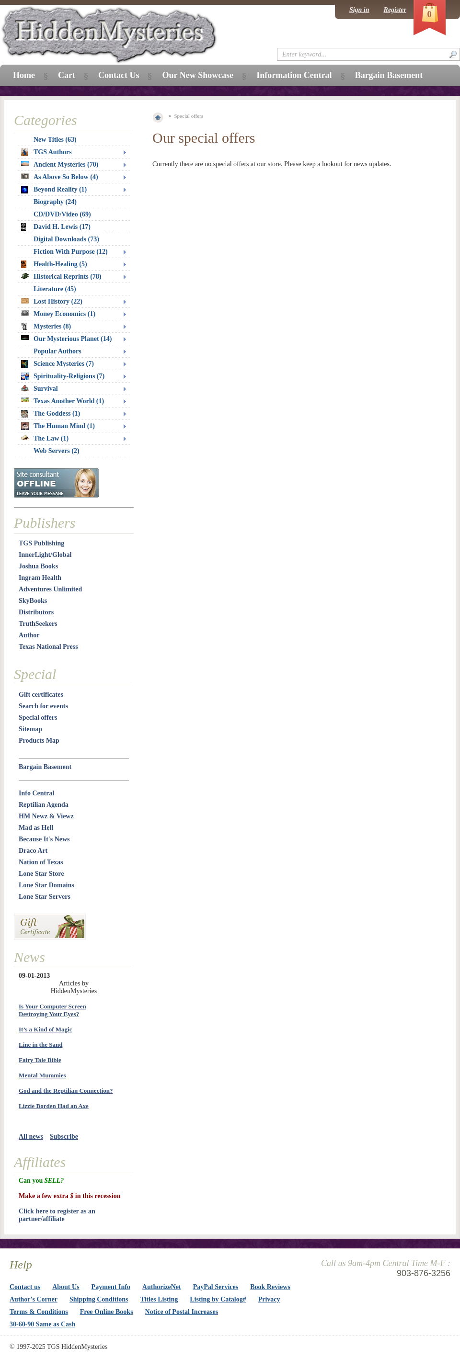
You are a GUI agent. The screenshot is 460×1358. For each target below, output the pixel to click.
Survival (39, 388)
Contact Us (118, 75)
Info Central (36, 793)
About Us (65, 1286)
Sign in (359, 9)
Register (395, 9)
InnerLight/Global (45, 554)
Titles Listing (159, 1299)
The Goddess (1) (50, 414)
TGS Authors (46, 152)
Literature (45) (55, 289)
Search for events (43, 706)
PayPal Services (215, 1286)
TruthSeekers (38, 623)
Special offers (38, 717)
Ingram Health (40, 577)
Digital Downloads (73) (66, 239)
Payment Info (111, 1286)
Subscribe (64, 1136)
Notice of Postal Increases (181, 1311)
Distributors (36, 612)
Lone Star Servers (44, 896)
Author (29, 635)
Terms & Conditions (39, 1311)
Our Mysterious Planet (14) (66, 338)
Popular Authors (57, 351)
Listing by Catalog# (218, 1299)
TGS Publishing (41, 543)
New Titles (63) (55, 139)
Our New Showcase (197, 75)
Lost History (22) (51, 301)
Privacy (269, 1299)
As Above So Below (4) (59, 177)
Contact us (25, 1286)
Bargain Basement (45, 766)
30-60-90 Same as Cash (42, 1324)
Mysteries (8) (46, 326)
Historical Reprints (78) (61, 276)
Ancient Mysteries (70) (59, 164)
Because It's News (44, 839)
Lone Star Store (41, 873)
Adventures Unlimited (50, 589)
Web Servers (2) (57, 450)
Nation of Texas (41, 862)
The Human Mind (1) (58, 426)
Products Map (39, 740)
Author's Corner (34, 1299)
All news (31, 1136)
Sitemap (30, 729)
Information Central (294, 75)
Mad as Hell (36, 827)
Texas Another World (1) (62, 401)
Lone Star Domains (46, 885)
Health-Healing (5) (54, 264)
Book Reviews (270, 1286)
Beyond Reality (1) (54, 189)
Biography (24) (55, 201)
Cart (66, 75)
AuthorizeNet (161, 1286)
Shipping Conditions (98, 1299)
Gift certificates (41, 694)
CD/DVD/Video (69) (62, 214)
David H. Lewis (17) (56, 227)
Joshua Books (38, 566)
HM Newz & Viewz (46, 816)
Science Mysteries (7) (57, 364)
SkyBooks (33, 600)
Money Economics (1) (58, 313)
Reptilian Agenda (44, 804)
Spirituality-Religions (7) (62, 376)
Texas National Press (48, 646)
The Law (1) (45, 438)
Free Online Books (106, 1311)
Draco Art (33, 850)
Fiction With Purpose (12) (71, 251)
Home (24, 75)
